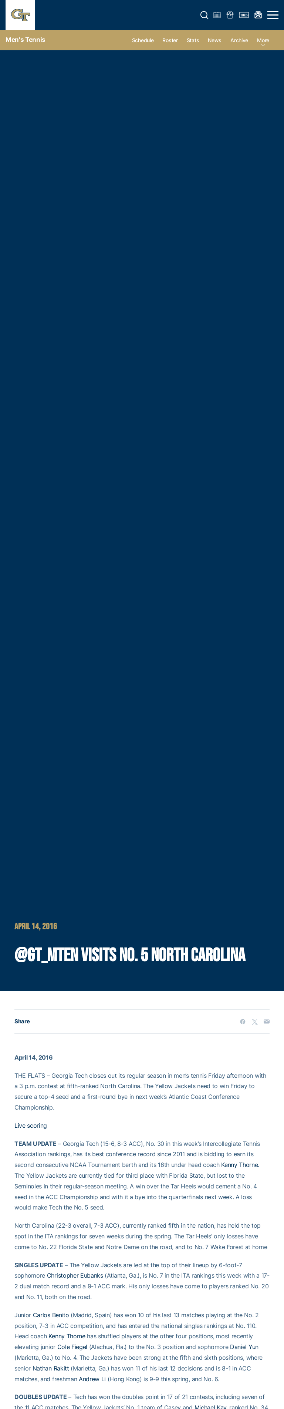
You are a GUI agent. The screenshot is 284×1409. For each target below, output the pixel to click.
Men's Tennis (25, 39)
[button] (204, 15)
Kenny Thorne (239, 1164)
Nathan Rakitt (51, 1368)
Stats (193, 40)
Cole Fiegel (72, 1347)
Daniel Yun (244, 1347)
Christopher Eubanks (75, 1275)
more (263, 40)
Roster (170, 40)
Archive (239, 40)
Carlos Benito (51, 1315)
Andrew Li (92, 1379)
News (215, 40)
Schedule (143, 40)
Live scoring (30, 1125)
